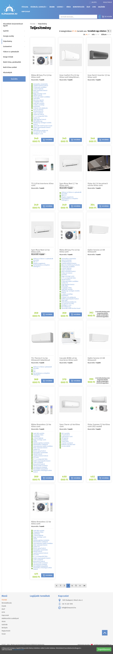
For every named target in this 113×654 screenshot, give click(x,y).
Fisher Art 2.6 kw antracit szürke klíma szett (98, 184)
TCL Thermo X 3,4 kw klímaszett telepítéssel (40, 359)
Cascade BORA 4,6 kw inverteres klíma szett (68, 359)
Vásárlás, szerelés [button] (38, 7)
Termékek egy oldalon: (96, 31)
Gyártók (6, 31)
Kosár (107, 17)
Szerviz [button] (60, 7)
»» (84, 586)
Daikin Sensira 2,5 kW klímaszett (96, 251)
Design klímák (8, 57)
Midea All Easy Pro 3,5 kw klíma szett (69, 251)
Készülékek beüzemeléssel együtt (13, 25)
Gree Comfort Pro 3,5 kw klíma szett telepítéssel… (69, 76)
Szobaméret (7, 46)
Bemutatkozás (78, 7)
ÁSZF (88, 7)
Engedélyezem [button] (104, 649)
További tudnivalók (18, 649)
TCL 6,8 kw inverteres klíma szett (42, 184)
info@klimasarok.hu (67, 607)
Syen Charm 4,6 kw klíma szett (69, 425)
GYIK (94, 7)
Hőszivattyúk (7, 72)
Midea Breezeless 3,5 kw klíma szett (41, 523)
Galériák (101, 7)
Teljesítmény (7, 41)
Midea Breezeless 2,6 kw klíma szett (41, 425)
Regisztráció (107, 2)
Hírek (68, 7)
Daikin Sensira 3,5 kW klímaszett (96, 359)
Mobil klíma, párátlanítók (12, 62)
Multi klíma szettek (10, 67)
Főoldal (25, 7)
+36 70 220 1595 (65, 604)
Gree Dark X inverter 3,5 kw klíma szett (99, 76)
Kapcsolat (26, 12)
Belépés (93, 2)
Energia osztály (8, 36)
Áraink (52, 7)
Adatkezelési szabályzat (10, 618)
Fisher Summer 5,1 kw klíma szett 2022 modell (99, 425)
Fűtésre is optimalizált (11, 52)
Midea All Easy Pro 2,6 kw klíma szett (41, 76)
